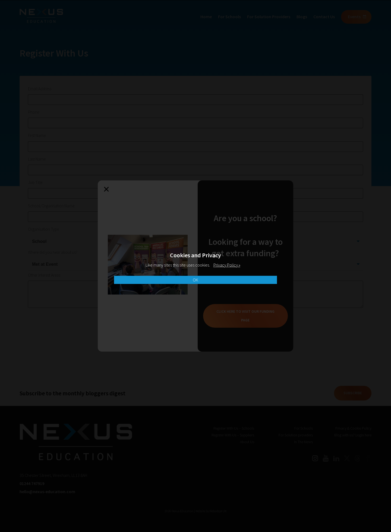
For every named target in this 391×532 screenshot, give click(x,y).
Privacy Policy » (226, 265)
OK (195, 280)
